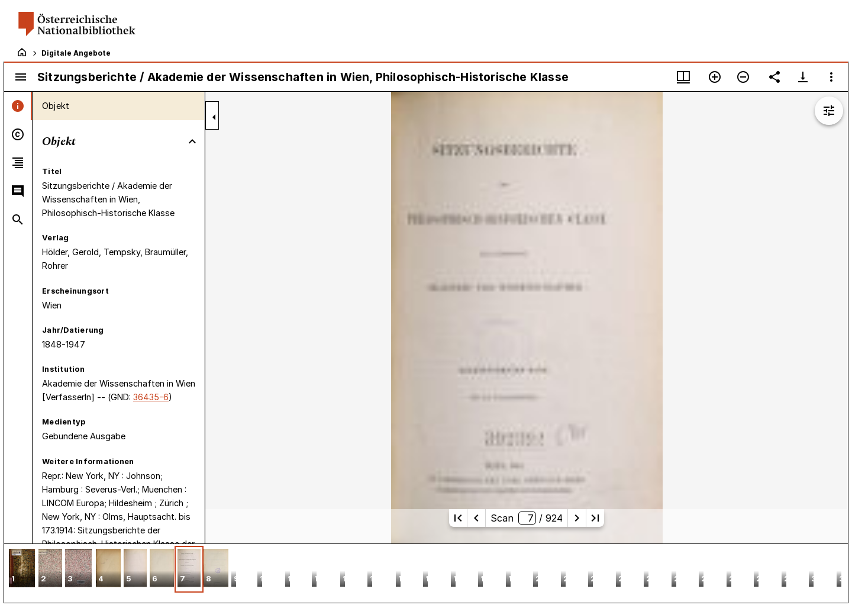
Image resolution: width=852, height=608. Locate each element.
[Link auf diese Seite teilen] (774, 77)
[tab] (18, 106)
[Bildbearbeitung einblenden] (829, 110)
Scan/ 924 (526, 518)
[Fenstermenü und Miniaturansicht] (683, 77)
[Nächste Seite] (576, 518)
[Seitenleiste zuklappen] (214, 117)
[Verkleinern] (743, 77)
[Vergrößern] (715, 77)
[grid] (426, 573)
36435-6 (151, 397)
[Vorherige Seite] (476, 518)
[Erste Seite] (458, 518)
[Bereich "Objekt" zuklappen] (192, 141)
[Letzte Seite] (595, 518)
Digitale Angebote (76, 53)
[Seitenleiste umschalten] (21, 77)
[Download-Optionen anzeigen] (803, 77)
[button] (22, 569)
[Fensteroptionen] (831, 77)
